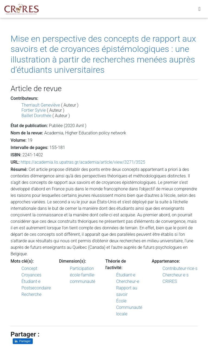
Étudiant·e (30, 281)
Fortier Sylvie (33, 110)
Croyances (31, 275)
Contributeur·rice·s (179, 268)
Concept (29, 268)
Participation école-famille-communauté (82, 275)
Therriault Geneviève (40, 105)
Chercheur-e (127, 281)
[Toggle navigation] (199, 10)
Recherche (31, 294)
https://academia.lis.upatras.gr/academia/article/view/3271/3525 (83, 162)
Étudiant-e (125, 275)
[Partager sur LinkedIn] (23, 341)
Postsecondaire (36, 287)
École (121, 300)
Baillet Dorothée (36, 115)
